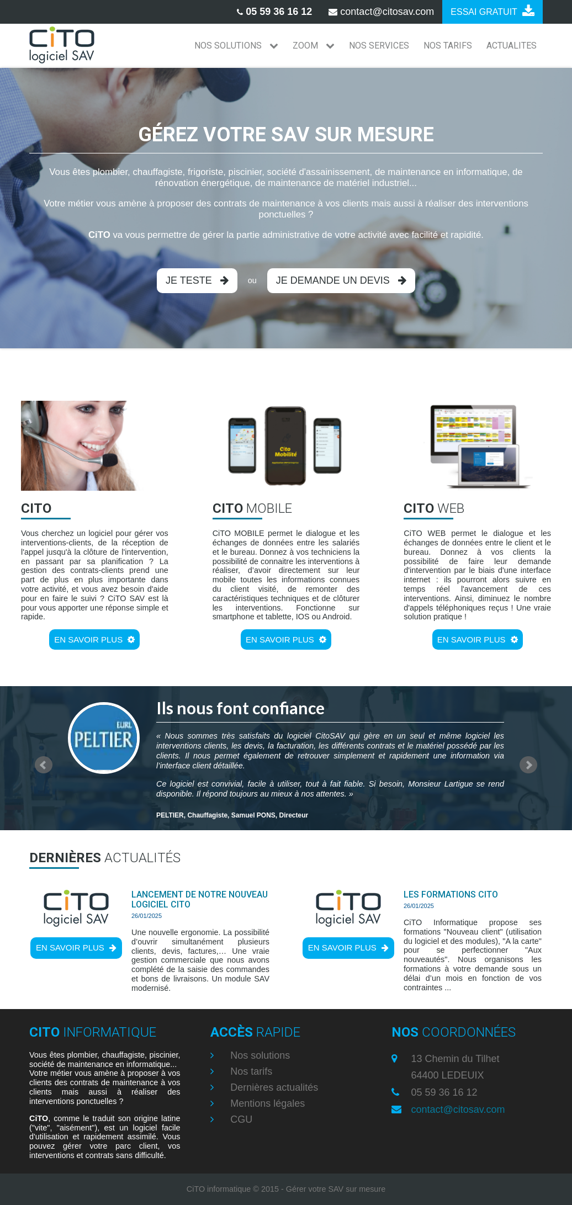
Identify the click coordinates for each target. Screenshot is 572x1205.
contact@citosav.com (458, 1109)
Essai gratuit (492, 11)
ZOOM (314, 45)
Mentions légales (266, 1103)
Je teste (197, 280)
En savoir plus (94, 639)
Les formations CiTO (451, 894)
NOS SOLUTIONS (236, 45)
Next (528, 765)
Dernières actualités (272, 1087)
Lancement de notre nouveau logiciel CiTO (199, 899)
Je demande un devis (341, 280)
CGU (239, 1119)
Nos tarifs (249, 1071)
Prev (43, 765)
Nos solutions (258, 1055)
